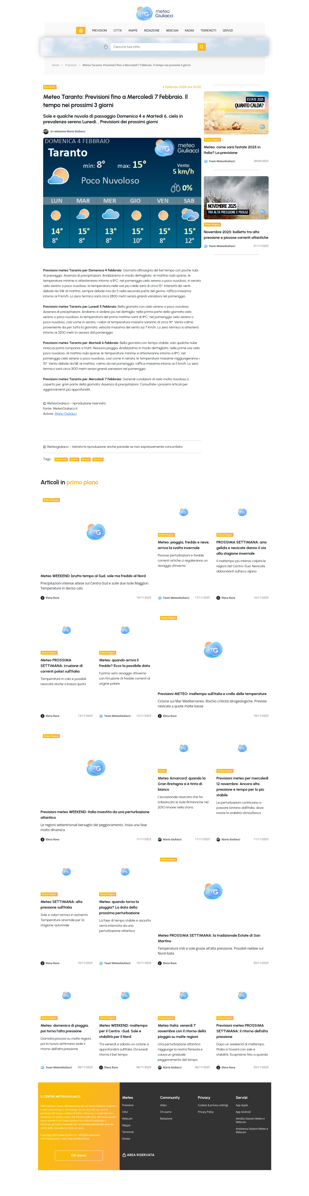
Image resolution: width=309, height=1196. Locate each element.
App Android (243, 1112)
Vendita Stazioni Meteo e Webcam (250, 1120)
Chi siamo (78, 1155)
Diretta (126, 1139)
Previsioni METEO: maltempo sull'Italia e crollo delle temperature (212, 693)
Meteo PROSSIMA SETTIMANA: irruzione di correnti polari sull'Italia (62, 666)
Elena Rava (52, 598)
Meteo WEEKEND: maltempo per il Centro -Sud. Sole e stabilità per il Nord (123, 1031)
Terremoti (128, 1132)
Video (163, 1105)
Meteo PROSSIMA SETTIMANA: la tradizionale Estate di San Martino (209, 938)
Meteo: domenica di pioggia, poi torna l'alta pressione (65, 1028)
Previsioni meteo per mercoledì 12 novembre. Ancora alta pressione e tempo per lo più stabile (242, 786)
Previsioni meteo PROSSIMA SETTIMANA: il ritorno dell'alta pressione (242, 1031)
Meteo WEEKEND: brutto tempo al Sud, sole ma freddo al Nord (93, 575)
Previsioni (71, 65)
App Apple (242, 1105)
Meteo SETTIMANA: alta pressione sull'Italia (61, 904)
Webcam (172, 30)
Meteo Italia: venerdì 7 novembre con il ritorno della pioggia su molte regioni (182, 1031)
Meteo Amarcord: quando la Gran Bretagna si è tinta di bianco (182, 784)
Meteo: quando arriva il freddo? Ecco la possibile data (124, 663)
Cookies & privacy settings (213, 1105)
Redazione (166, 1118)
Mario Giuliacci (66, 414)
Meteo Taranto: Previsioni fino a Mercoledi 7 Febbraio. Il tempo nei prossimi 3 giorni (136, 65)
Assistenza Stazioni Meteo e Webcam (252, 1130)
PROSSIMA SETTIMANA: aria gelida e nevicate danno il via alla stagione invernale (241, 548)
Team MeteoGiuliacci (222, 161)
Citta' (125, 1112)
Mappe (126, 1125)
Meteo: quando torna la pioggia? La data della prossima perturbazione (119, 907)
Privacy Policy (206, 1112)
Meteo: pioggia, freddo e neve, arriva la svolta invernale (184, 545)
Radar (189, 30)
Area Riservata (141, 1155)
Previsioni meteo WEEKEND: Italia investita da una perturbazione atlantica (95, 814)
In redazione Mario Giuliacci (67, 131)
